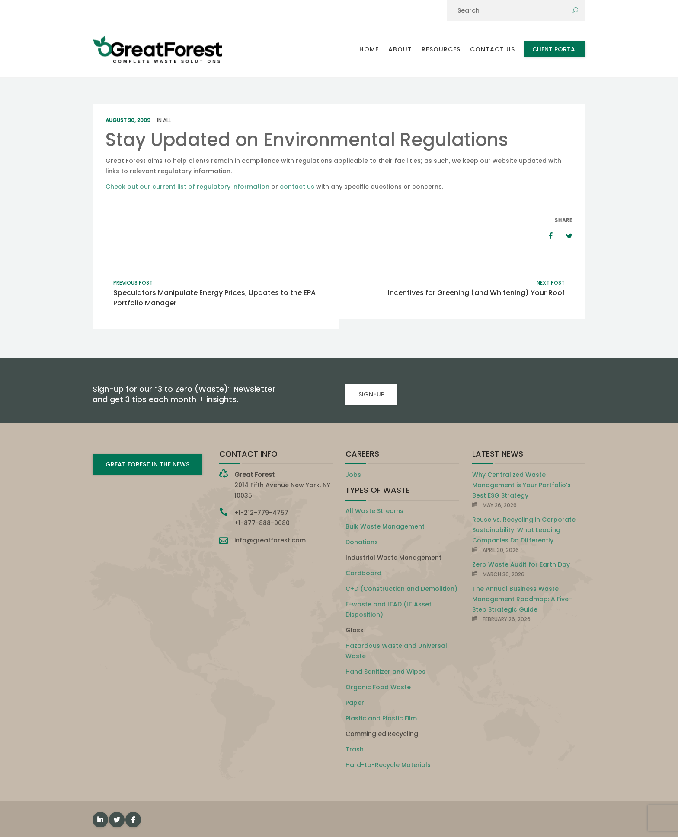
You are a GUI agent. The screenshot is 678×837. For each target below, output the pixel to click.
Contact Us (492, 49)
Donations (361, 542)
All (167, 120)
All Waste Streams (374, 511)
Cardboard (363, 573)
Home (369, 49)
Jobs (353, 474)
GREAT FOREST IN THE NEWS (147, 464)
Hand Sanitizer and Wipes (385, 671)
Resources (441, 49)
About (400, 49)
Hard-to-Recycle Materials (388, 765)
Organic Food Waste (378, 687)
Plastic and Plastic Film (381, 718)
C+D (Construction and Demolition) (401, 588)
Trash (354, 749)
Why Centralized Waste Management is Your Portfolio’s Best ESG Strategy (521, 485)
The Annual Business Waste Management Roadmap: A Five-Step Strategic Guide (522, 599)
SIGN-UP (371, 394)
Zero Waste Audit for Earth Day (521, 564)
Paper (354, 702)
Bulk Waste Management (385, 526)
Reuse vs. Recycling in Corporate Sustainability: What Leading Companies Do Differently (524, 530)
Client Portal (555, 49)
